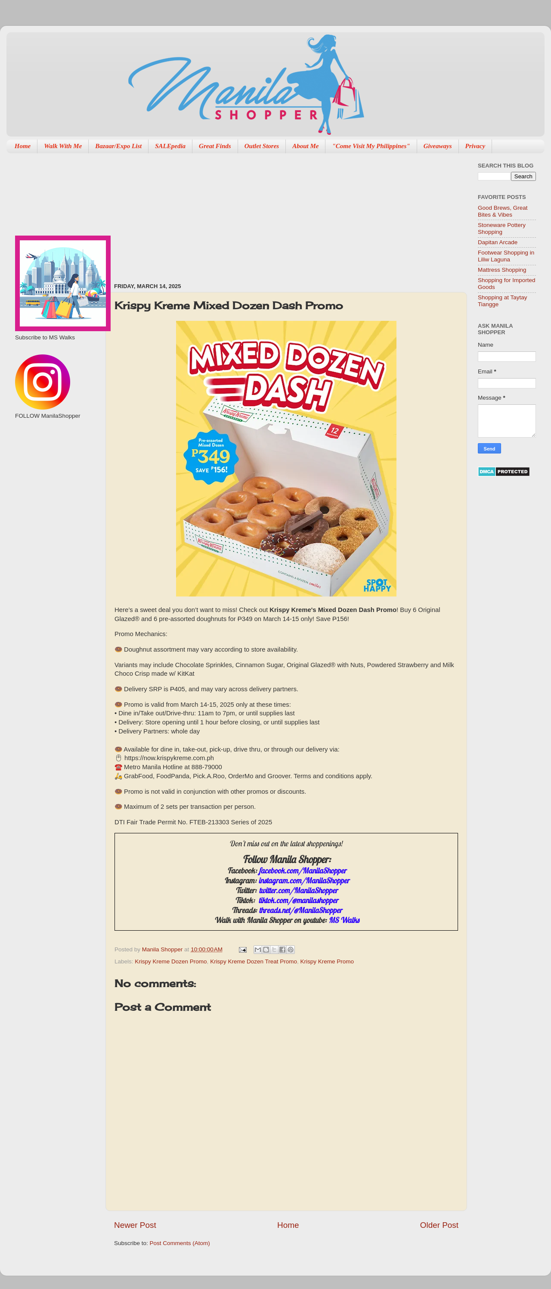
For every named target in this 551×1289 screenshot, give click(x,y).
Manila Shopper (163, 949)
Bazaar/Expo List (118, 146)
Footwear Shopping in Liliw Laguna (506, 256)
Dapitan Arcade (497, 242)
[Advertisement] (178, 213)
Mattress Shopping (502, 270)
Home (23, 146)
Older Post (439, 1225)
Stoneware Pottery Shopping (502, 228)
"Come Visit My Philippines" (371, 146)
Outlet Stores (262, 146)
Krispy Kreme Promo (327, 961)
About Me (305, 146)
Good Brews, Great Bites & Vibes (503, 211)
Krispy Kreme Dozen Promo (171, 961)
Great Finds (215, 146)
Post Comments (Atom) (180, 1243)
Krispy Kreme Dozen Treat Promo (253, 961)
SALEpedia (170, 146)
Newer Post (135, 1225)
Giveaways (438, 146)
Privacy (475, 146)
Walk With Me (63, 146)
